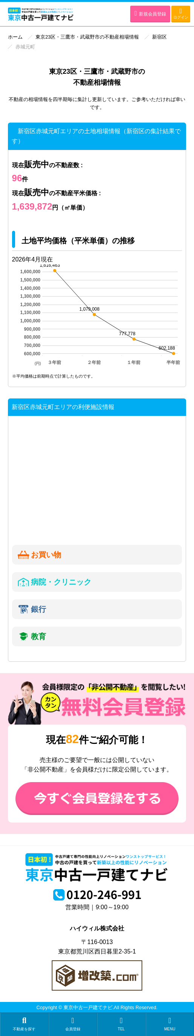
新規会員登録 (150, 13)
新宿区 (159, 37)
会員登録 (73, 1024)
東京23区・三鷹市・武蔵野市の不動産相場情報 (87, 37)
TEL (121, 1024)
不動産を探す (24, 1024)
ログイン (180, 13)
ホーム (15, 37)
